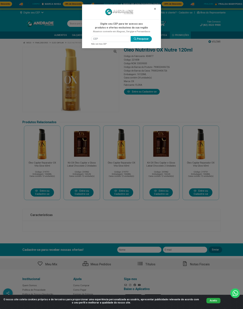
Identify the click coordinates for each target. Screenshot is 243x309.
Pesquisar (141, 38)
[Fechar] (155, 8)
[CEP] (110, 39)
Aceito (213, 300)
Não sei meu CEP (99, 44)
